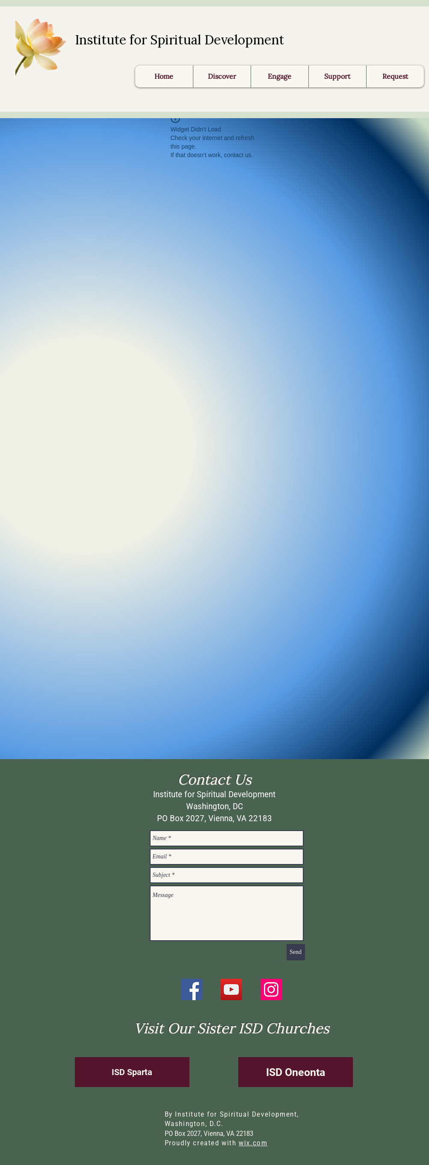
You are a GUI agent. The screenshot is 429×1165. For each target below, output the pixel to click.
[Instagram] (271, 989)
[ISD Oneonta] (295, 1072)
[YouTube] (231, 989)
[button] (395, 76)
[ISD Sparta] (132, 1072)
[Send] (296, 952)
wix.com (253, 1143)
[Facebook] (191, 989)
